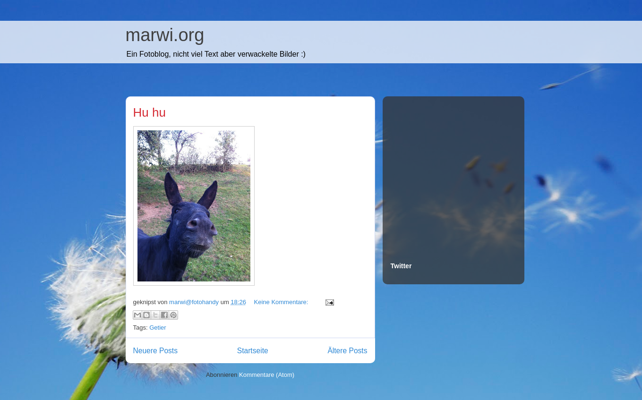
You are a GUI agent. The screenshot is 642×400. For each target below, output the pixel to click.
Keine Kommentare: (282, 302)
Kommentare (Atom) (266, 374)
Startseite (252, 351)
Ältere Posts (347, 351)
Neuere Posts (155, 351)
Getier (157, 327)
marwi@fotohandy (195, 302)
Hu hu (149, 112)
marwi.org (165, 35)
